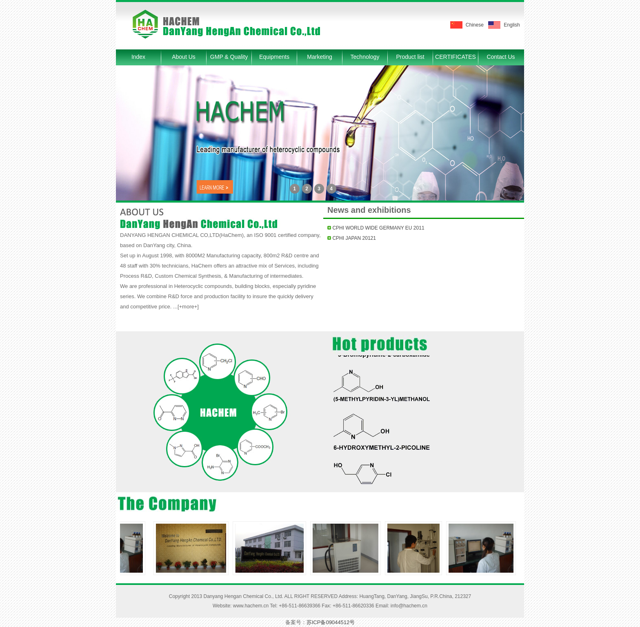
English (512, 25)
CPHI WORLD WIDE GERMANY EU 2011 (378, 228)
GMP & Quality (229, 57)
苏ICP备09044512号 (331, 622)
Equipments (274, 57)
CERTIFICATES (455, 57)
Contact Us (501, 57)
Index (138, 57)
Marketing (319, 57)
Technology (365, 57)
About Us (184, 57)
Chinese (475, 25)
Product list (410, 57)
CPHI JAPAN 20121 (354, 238)
